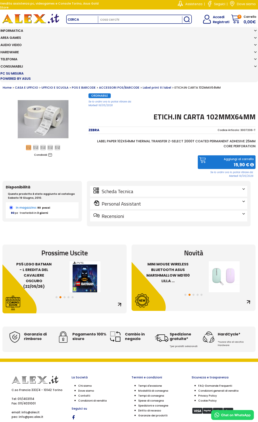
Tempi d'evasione (150, 343)
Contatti (84, 353)
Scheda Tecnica (173, 148)
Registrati (217, 22)
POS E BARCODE (84, 45)
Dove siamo (246, 4)
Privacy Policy (207, 353)
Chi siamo (85, 343)
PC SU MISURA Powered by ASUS (237, 33)
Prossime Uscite (64, 209)
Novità (193, 209)
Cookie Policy (207, 358)
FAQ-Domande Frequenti (215, 343)
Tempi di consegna (151, 353)
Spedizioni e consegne (153, 363)
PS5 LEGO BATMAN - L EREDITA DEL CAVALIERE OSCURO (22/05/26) (34, 232)
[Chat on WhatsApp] (232, 415)
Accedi (216, 17)
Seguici (219, 4)
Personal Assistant (173, 160)
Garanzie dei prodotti (152, 373)
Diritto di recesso (149, 368)
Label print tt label (157, 45)
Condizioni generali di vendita (218, 348)
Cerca (73, 19)
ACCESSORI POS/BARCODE (119, 45)
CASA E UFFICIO (26, 45)
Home (7, 45)
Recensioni (173, 173)
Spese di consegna (151, 358)
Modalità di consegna (153, 348)
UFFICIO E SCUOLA (54, 45)
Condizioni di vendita (92, 358)
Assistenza (193, 4)
